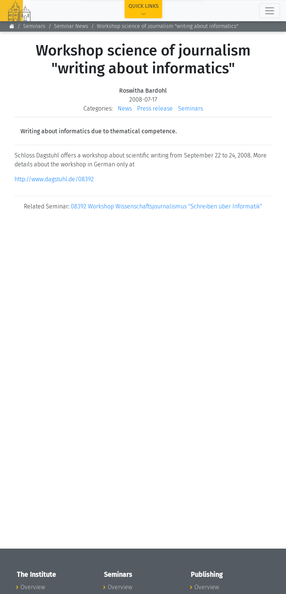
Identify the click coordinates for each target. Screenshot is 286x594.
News (125, 108)
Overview (32, 587)
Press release (155, 108)
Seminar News (71, 26)
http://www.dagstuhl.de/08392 (54, 179)
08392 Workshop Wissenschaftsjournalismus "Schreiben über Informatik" (166, 206)
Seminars (34, 26)
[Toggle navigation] (269, 10)
